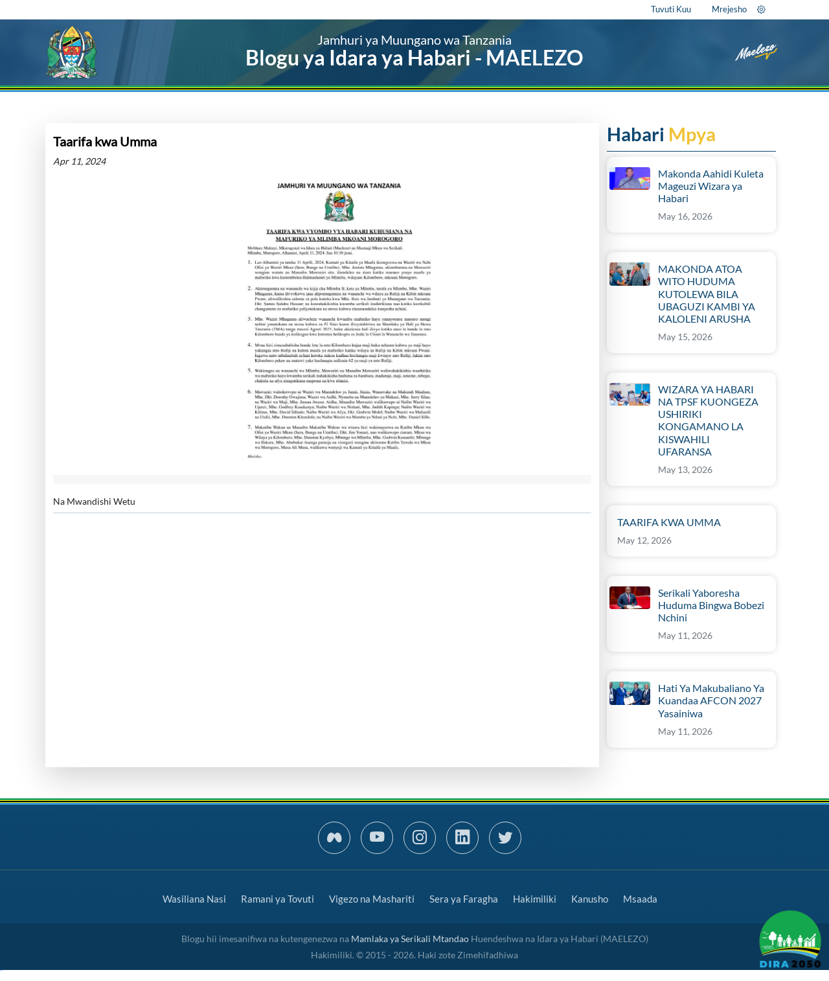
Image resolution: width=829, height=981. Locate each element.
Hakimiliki (534, 899)
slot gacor (1, 970)
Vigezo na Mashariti (371, 899)
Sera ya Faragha (463, 899)
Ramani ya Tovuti (277, 899)
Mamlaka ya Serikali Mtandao (410, 938)
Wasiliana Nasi (194, 899)
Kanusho (589, 899)
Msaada (640, 899)
